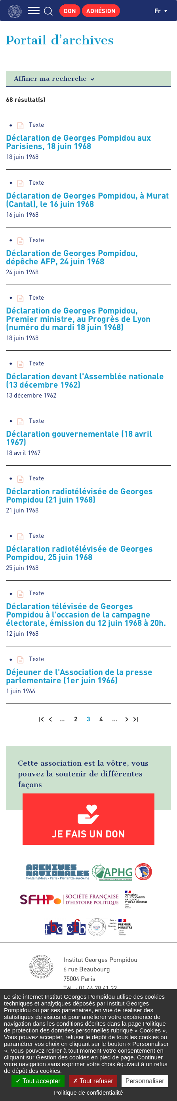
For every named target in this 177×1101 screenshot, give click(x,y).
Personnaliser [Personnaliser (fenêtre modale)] (145, 1081)
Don (70, 10)
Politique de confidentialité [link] (88, 1092)
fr (160, 10)
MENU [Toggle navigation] (34, 10)
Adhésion (101, 10)
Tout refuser (93, 1081)
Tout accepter (37, 1081)
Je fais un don (88, 833)
